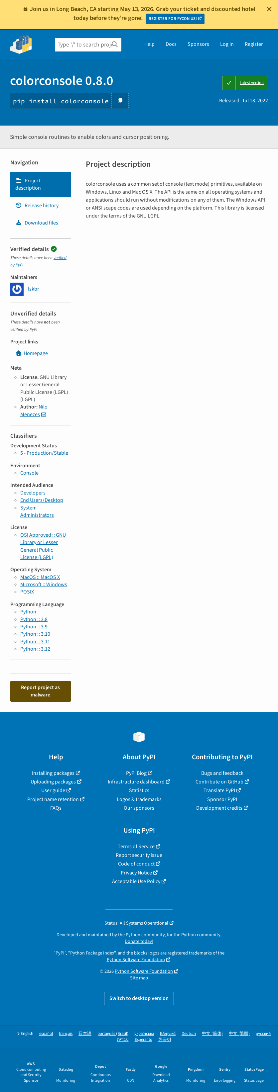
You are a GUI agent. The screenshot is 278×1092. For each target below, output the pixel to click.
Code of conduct (136, 863)
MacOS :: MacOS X (40, 577)
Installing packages (53, 773)
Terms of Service (136, 846)
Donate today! (139, 941)
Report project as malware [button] (40, 691)
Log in (227, 44)
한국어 (164, 1040)
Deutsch (189, 1034)
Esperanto (143, 1040)
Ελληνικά (168, 1034)
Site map (139, 977)
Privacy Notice (136, 872)
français (65, 1034)
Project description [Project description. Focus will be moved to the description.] (28, 184)
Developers (33, 493)
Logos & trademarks (139, 799)
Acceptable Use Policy (136, 881)
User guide (53, 790)
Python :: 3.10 (35, 634)
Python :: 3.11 (35, 641)
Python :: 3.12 (35, 649)
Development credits (219, 808)
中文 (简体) (212, 1034)
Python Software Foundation (136, 959)
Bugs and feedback (222, 773)
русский (263, 1034)
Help (149, 44)
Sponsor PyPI (222, 799)
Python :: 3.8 (34, 619)
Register (254, 44)
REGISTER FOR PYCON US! (173, 19)
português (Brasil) (112, 1034)
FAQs (56, 808)
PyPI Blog (136, 773)
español (46, 1034)
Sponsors (198, 44)
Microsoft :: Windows (43, 584)
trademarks (200, 953)
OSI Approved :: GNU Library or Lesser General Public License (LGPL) (43, 546)
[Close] (269, 9)
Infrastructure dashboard (136, 781)
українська (144, 1034)
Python (28, 611)
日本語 (84, 1034)
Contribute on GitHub (219, 781)
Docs (171, 44)
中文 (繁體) (239, 1034)
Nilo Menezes (34, 410)
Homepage (31, 353)
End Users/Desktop (41, 500)
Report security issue (139, 855)
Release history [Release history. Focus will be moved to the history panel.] (37, 205)
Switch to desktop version (139, 998)
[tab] (40, 184)
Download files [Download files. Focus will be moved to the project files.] (36, 223)
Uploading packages (53, 781)
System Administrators (37, 511)
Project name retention (53, 799)
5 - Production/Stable (44, 453)
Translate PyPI (219, 790)
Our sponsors (139, 808)
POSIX (27, 591)
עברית (123, 1040)
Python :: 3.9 (34, 626)
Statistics (139, 790)
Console (29, 473)
